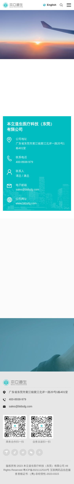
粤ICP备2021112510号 (36, 469)
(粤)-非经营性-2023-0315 (44, 473)
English (51, 4)
